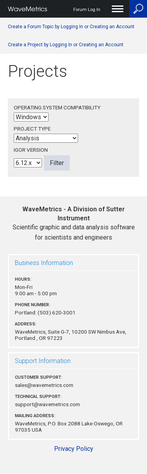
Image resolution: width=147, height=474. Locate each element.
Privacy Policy (73, 448)
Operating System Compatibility (57, 107)
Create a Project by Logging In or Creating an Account (65, 44)
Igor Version (31, 150)
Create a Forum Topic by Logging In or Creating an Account (71, 26)
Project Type (32, 128)
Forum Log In (86, 9)
